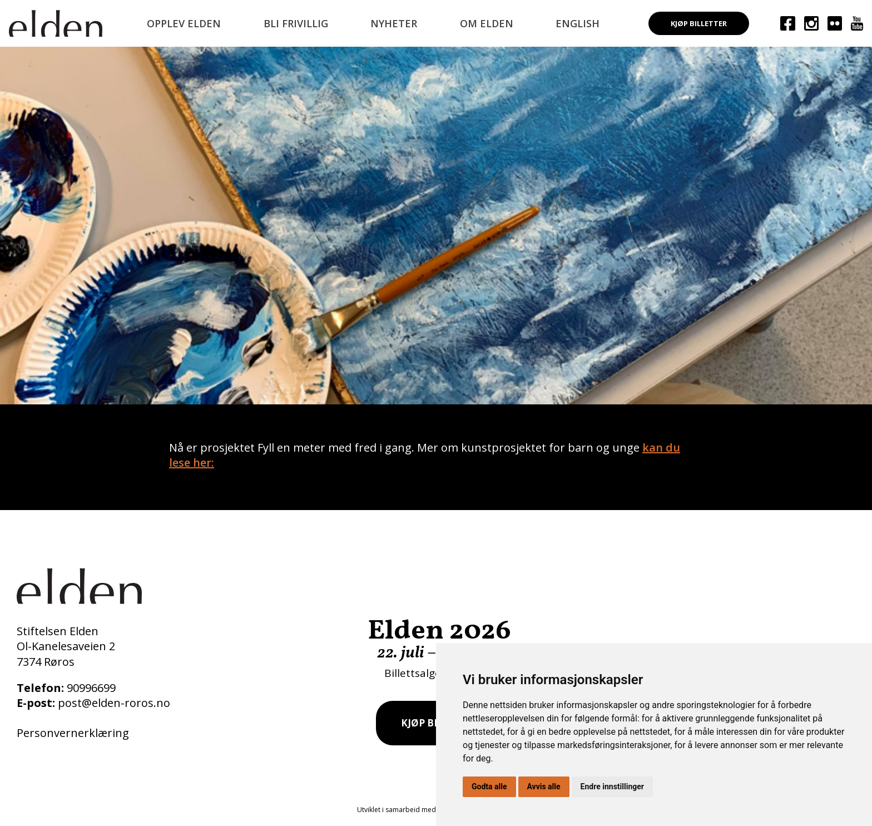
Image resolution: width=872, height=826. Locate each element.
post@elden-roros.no (114, 702)
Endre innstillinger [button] (612, 786)
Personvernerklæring (73, 732)
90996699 (91, 687)
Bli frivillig (296, 23)
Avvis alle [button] (544, 786)
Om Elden (486, 23)
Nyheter (393, 23)
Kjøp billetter (699, 23)
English (578, 23)
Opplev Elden (184, 23)
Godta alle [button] (489, 786)
